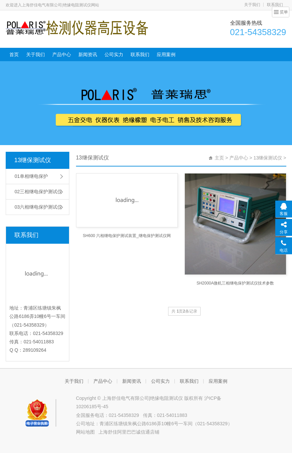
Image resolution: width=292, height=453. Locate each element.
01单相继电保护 (31, 176)
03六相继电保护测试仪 (38, 207)
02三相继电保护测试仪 (38, 191)
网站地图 (85, 432)
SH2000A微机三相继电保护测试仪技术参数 (235, 283)
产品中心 (61, 54)
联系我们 (275, 4)
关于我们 (252, 4)
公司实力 (113, 54)
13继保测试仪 (32, 160)
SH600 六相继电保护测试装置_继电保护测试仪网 (127, 235)
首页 (14, 54)
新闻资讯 (87, 54)
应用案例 (166, 54)
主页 (219, 157)
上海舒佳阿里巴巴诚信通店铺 (128, 432)
